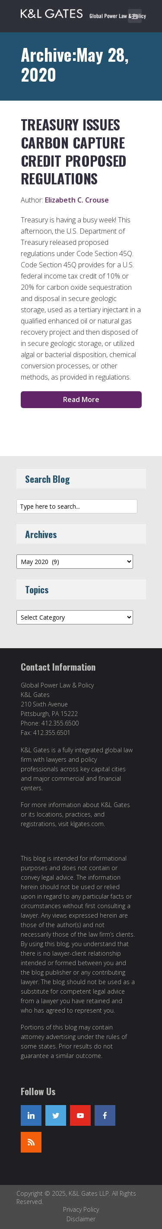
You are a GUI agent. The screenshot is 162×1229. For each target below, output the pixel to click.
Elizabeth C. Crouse (77, 200)
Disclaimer (81, 1219)
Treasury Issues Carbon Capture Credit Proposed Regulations (74, 151)
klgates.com (87, 824)
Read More (81, 399)
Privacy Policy (81, 1209)
